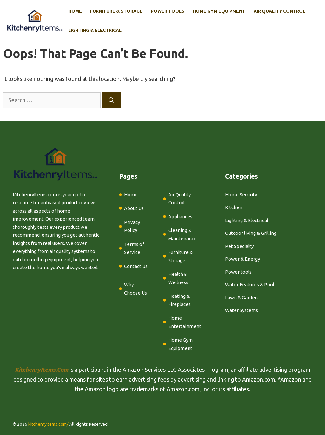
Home (75, 11)
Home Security (241, 194)
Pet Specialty (239, 246)
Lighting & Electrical (95, 30)
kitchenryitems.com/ (48, 424)
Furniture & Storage (116, 11)
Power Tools (167, 11)
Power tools (238, 272)
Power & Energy (242, 259)
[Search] (111, 100)
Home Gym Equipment (219, 11)
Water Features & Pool (249, 284)
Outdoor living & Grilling (250, 233)
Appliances (180, 216)
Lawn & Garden (241, 297)
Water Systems (241, 310)
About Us (134, 208)
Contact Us (136, 266)
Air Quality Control (279, 11)
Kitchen (233, 207)
